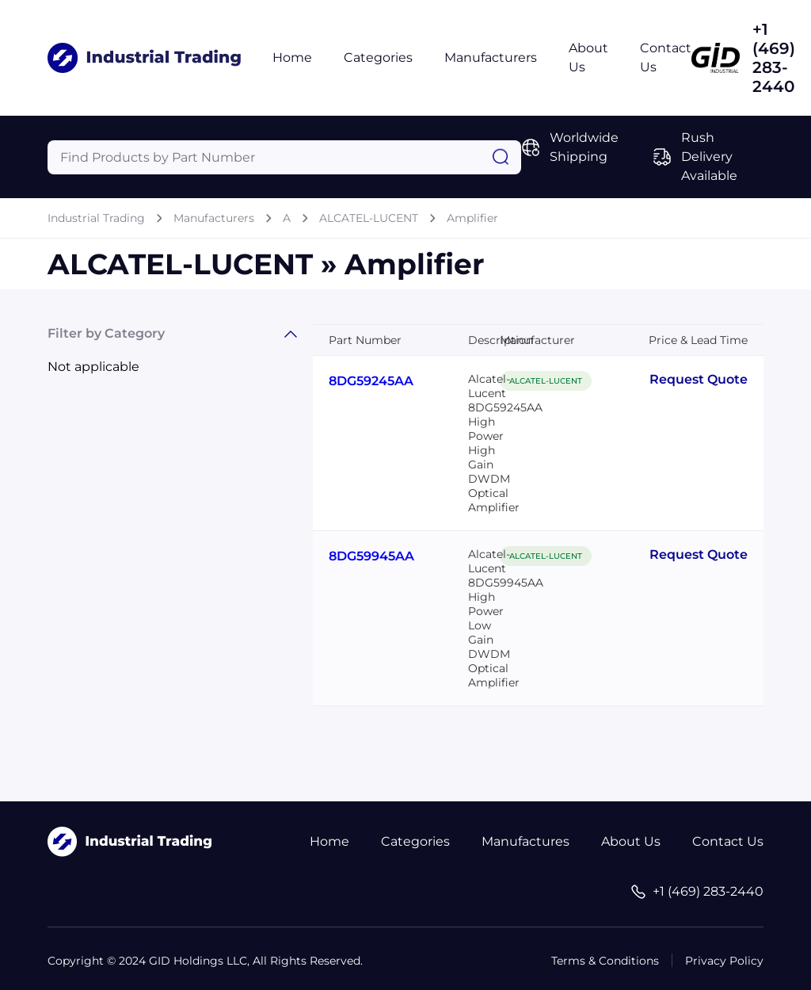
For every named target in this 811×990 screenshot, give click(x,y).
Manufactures (525, 841)
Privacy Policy (724, 961)
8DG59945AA (371, 556)
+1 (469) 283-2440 (773, 58)
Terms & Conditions (605, 961)
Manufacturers (490, 57)
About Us (631, 841)
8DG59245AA (371, 380)
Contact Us (727, 841)
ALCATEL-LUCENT (368, 218)
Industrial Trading (96, 218)
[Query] (284, 157)
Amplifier (472, 218)
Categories (378, 57)
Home (292, 57)
